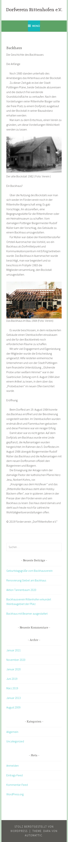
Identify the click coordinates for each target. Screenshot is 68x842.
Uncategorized (15, 741)
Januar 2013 (13, 698)
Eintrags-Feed (14, 775)
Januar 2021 (13, 650)
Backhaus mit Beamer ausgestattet (27, 613)
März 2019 (12, 688)
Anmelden (12, 765)
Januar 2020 (13, 669)
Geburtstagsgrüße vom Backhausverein (29, 570)
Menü (36, 26)
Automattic (33, 835)
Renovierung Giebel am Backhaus (26, 580)
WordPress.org (15, 794)
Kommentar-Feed (17, 785)
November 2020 (15, 660)
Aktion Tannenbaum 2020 (21, 590)
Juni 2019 (11, 678)
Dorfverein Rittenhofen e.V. (34, 10)
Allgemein (12, 732)
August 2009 (13, 707)
